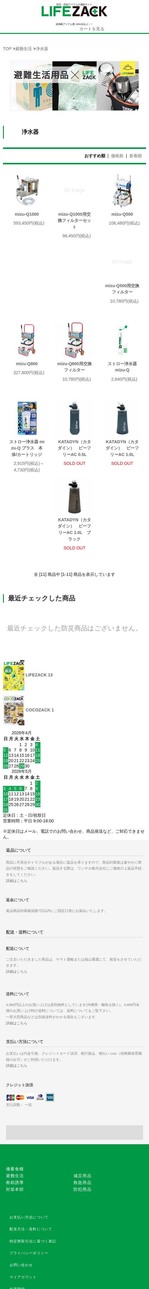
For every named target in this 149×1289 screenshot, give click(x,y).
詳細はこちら (16, 828)
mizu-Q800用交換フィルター (122, 301)
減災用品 (82, 1123)
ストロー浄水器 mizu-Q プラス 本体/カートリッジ (74, 383)
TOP (7, 48)
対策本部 (15, 1136)
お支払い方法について (29, 1164)
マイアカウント (23, 1224)
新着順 (135, 155)
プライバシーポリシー (29, 1200)
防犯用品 (82, 1136)
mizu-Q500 (122, 214)
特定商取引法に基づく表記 (33, 1189)
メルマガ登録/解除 (26, 1260)
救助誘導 (15, 1130)
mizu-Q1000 (27, 214)
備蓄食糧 (15, 1116)
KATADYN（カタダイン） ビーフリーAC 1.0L (26, 473)
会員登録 (17, 1236)
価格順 (117, 155)
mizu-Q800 (74, 298)
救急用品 (82, 1130)
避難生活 (23, 48)
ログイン (17, 1248)
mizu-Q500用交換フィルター (27, 301)
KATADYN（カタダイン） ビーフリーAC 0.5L (122, 383)
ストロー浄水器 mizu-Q (28, 379)
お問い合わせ (21, 1212)
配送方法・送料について (31, 1176)
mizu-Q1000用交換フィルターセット (74, 220)
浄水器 (42, 48)
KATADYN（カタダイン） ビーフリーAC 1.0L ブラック (74, 477)
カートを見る (91, 28)
